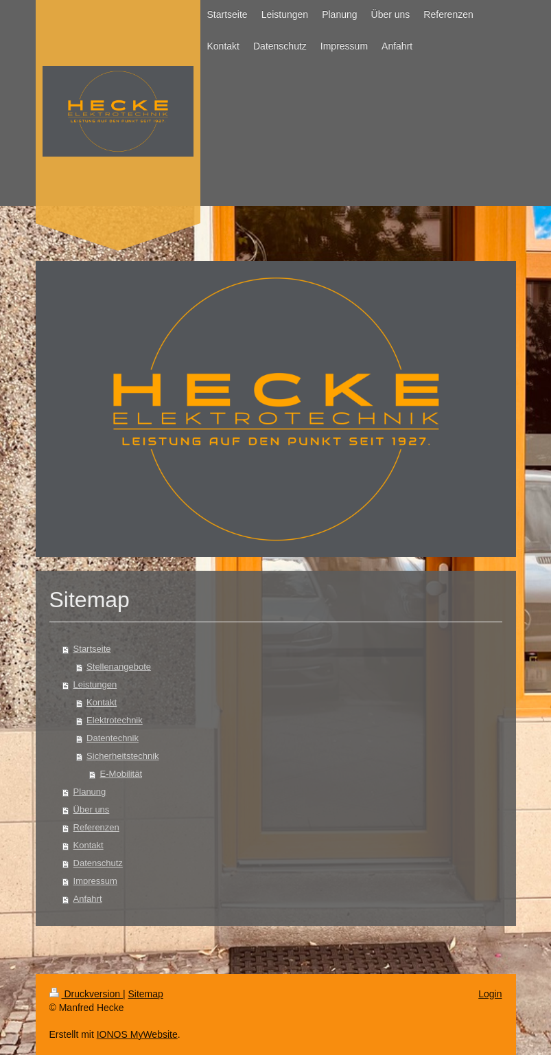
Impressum (95, 881)
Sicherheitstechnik (122, 756)
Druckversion (86, 993)
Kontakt (101, 702)
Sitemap (145, 993)
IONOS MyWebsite (137, 1034)
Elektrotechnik (114, 720)
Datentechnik (112, 738)
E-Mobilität (121, 774)
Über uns (91, 809)
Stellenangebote (118, 666)
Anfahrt (87, 899)
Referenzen (96, 827)
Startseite (92, 649)
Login (490, 993)
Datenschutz (98, 863)
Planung (89, 791)
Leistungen (95, 684)
